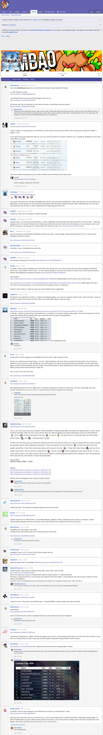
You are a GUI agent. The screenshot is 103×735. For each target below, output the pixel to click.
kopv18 (12, 513)
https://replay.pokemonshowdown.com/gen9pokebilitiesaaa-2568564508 (33, 279)
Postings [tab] (25, 79)
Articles (17, 12)
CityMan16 (13, 381)
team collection (34, 20)
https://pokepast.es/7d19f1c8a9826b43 (22, 713)
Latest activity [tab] (16, 79)
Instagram (12, 25)
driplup (12, 266)
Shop (40, 12)
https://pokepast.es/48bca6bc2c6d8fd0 (22, 106)
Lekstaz (12, 124)
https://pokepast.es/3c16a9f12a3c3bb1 (22, 426)
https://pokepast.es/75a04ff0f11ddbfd (22, 572)
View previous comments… (18, 724)
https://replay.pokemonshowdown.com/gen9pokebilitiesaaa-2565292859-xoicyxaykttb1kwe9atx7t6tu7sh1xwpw (46, 283)
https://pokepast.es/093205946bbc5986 (23, 646)
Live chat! (62, 12)
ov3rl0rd (13, 211)
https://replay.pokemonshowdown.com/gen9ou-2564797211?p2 (30, 470)
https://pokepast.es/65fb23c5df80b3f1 (53, 272)
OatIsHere (13, 308)
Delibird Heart (15, 709)
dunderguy (14, 192)
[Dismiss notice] (100, 20)
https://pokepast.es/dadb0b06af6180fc (22, 375)
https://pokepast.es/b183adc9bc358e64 (23, 554)
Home (4, 12)
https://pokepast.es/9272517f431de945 (71, 226)
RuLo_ (12, 231)
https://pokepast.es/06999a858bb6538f (22, 94)
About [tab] (32, 79)
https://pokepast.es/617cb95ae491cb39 (23, 503)
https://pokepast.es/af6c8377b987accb (22, 632)
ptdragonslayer (15, 245)
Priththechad (14, 550)
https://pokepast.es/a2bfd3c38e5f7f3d (50, 562)
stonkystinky (18, 481)
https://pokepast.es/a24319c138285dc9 (23, 384)
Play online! (50, 12)
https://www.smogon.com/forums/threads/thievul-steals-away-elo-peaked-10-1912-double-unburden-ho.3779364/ (46, 311)
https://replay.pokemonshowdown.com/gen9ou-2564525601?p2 (30, 474)
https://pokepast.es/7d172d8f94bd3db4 (48, 260)
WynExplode (14, 595)
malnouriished (15, 501)
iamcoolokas (18, 727)
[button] (29, 12)
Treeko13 (13, 629)
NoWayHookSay (15, 424)
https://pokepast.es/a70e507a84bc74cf (22, 317)
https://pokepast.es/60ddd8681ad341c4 (23, 252)
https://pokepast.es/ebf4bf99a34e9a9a (22, 536)
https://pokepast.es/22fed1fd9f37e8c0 (22, 611)
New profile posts (16, 15)
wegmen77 (14, 294)
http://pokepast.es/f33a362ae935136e (22, 240)
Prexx (12, 354)
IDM (48, 60)
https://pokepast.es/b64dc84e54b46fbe (22, 303)
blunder (16, 343)
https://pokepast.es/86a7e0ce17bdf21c (22, 597)
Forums (25, 12)
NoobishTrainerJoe (16, 568)
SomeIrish (13, 560)
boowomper (14, 644)
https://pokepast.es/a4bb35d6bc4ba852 (23, 100)
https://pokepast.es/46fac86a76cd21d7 (22, 515)
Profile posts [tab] (6, 79)
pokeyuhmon (14, 85)
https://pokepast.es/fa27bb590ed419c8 (22, 194)
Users (34, 12)
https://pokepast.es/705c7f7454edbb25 (25, 179)
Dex (10, 12)
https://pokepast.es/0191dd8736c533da (23, 126)
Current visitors (5, 15)
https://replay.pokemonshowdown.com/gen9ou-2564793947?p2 (30, 472)
